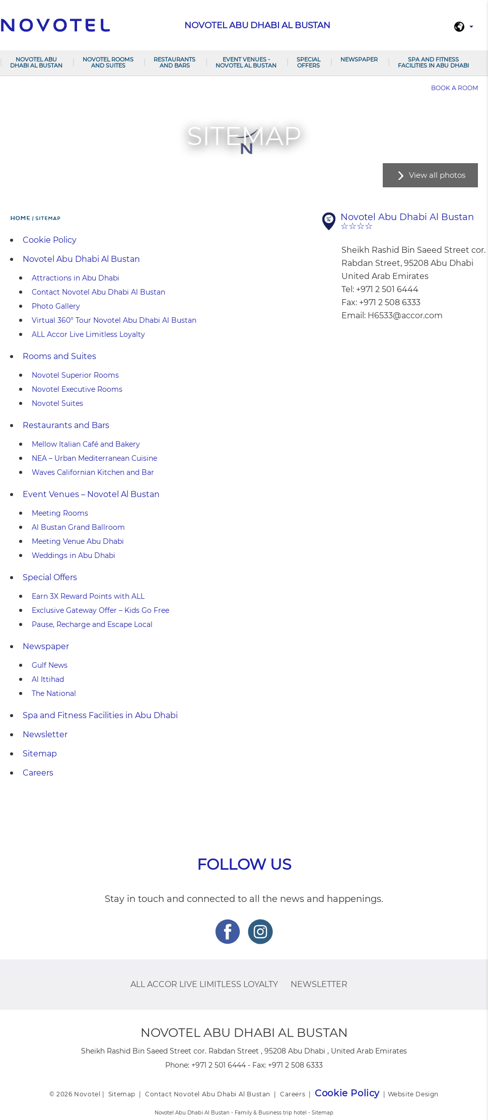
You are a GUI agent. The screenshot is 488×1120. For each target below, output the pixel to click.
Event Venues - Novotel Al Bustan (246, 62)
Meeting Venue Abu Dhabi (78, 541)
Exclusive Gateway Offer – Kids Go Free (100, 610)
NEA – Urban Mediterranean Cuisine (94, 458)
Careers (38, 773)
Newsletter (45, 734)
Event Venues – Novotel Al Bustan (91, 494)
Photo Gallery (56, 306)
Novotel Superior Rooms (75, 375)
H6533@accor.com (405, 315)
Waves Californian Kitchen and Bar (93, 472)
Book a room (454, 88)
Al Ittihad (48, 679)
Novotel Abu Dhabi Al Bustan (36, 62)
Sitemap (40, 753)
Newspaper (359, 59)
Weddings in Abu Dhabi (73, 555)
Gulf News (49, 665)
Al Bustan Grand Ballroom (78, 527)
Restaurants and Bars (174, 62)
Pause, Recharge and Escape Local (92, 624)
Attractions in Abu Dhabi (75, 278)
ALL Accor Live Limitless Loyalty (88, 334)
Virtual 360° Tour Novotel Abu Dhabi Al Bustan (114, 320)
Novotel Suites (57, 403)
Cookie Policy (50, 240)
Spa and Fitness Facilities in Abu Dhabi (433, 62)
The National (54, 693)
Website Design (413, 1094)
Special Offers (308, 62)
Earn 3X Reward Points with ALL (88, 596)
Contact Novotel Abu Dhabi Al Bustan (98, 292)
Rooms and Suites (59, 356)
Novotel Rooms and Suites (108, 62)
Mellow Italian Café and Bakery (86, 444)
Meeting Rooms (60, 513)
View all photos (437, 175)
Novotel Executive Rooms (77, 389)
